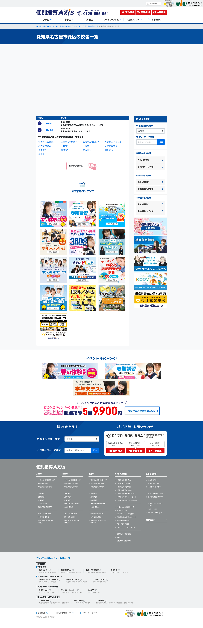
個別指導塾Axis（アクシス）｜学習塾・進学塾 (55, 26)
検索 (161, 142)
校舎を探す (78, 26)
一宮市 (87, 145)
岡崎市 (64, 150)
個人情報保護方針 (63, 612)
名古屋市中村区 (69, 141)
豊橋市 (42, 154)
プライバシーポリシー (90, 612)
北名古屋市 (111, 145)
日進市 (64, 145)
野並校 (48, 123)
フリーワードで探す (145, 137)
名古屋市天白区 (113, 141)
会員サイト (153, 3)
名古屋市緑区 (45, 145)
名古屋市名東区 (46, 141)
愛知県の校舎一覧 (91, 26)
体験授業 (159, 12)
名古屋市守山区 (91, 141)
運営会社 (41, 612)
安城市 (87, 150)
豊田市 (42, 150)
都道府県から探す (144, 126)
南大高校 (49, 130)
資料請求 (128, 12)
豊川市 (109, 150)
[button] (39, 123)
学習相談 (143, 12)
